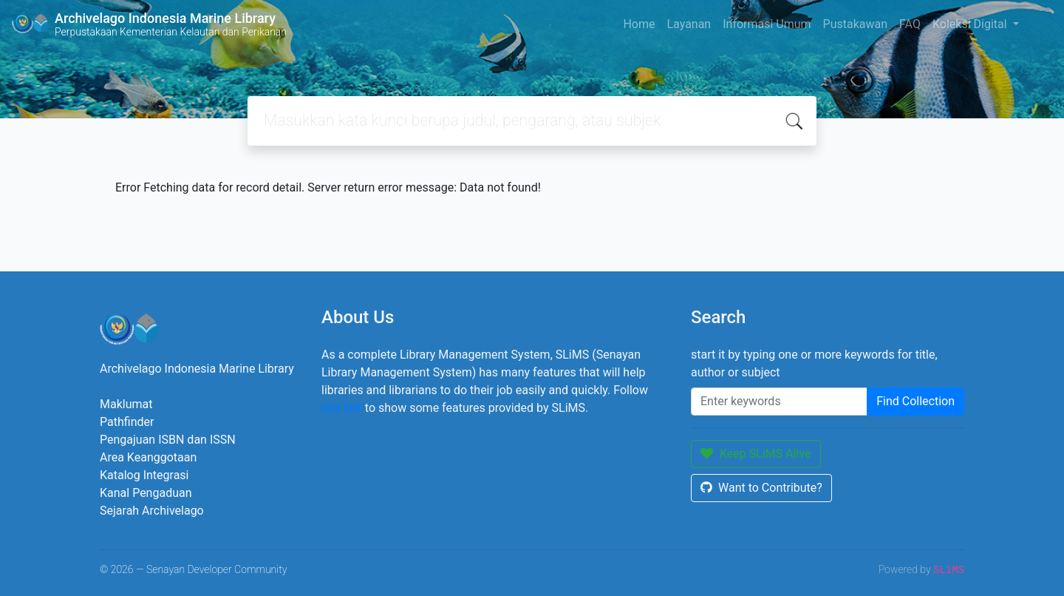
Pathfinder (127, 422)
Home (639, 24)
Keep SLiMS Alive (755, 454)
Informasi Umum (767, 24)
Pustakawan (855, 24)
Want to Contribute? (761, 488)
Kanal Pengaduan (146, 493)
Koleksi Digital (971, 24)
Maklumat (126, 404)
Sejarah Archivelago (152, 511)
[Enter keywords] (779, 401)
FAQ (910, 24)
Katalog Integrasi (144, 475)
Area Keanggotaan (148, 457)
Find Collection (915, 401)
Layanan (688, 24)
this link (341, 408)
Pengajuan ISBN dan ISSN (168, 440)
